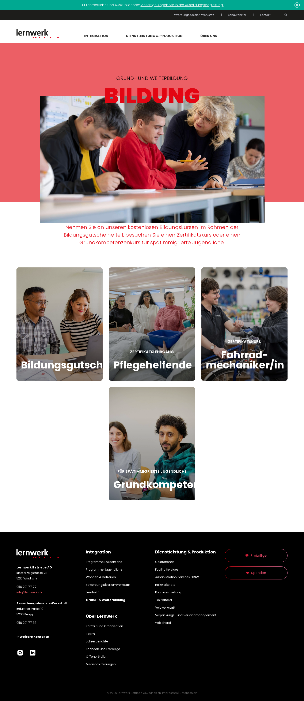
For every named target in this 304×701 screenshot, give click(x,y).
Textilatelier (163, 600)
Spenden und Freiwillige (103, 649)
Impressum (170, 693)
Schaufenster (237, 15)
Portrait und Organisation (104, 626)
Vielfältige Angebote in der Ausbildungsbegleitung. (182, 5)
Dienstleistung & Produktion (154, 35)
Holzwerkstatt (165, 585)
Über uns (208, 35)
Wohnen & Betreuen (101, 577)
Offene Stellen (96, 656)
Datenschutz (188, 693)
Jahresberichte (97, 641)
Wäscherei (163, 623)
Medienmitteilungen (101, 664)
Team (90, 634)
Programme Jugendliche (104, 569)
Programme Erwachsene (104, 562)
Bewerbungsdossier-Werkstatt (193, 15)
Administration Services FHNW (177, 577)
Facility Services (166, 569)
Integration (96, 35)
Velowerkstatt (165, 607)
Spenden (258, 572)
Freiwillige (259, 555)
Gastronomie (165, 562)
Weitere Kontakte (34, 637)
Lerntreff (92, 592)
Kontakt (265, 15)
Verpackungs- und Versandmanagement (185, 615)
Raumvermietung (168, 592)
